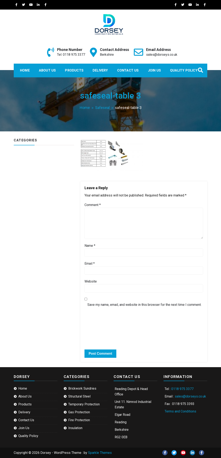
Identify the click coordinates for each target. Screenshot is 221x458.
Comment (92, 205)
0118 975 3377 (182, 389)
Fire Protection (79, 420)
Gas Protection (79, 412)
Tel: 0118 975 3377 (71, 55)
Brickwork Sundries (82, 388)
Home (25, 70)
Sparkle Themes (100, 453)
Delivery (100, 70)
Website (90, 281)
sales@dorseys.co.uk (161, 55)
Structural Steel (79, 396)
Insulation (75, 428)
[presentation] (113, 319)
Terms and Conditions (180, 411)
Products (74, 70)
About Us (47, 70)
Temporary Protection (84, 404)
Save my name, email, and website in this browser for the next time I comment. (144, 305)
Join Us (154, 70)
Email (89, 263)
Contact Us (128, 70)
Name (89, 246)
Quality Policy (183, 70)
